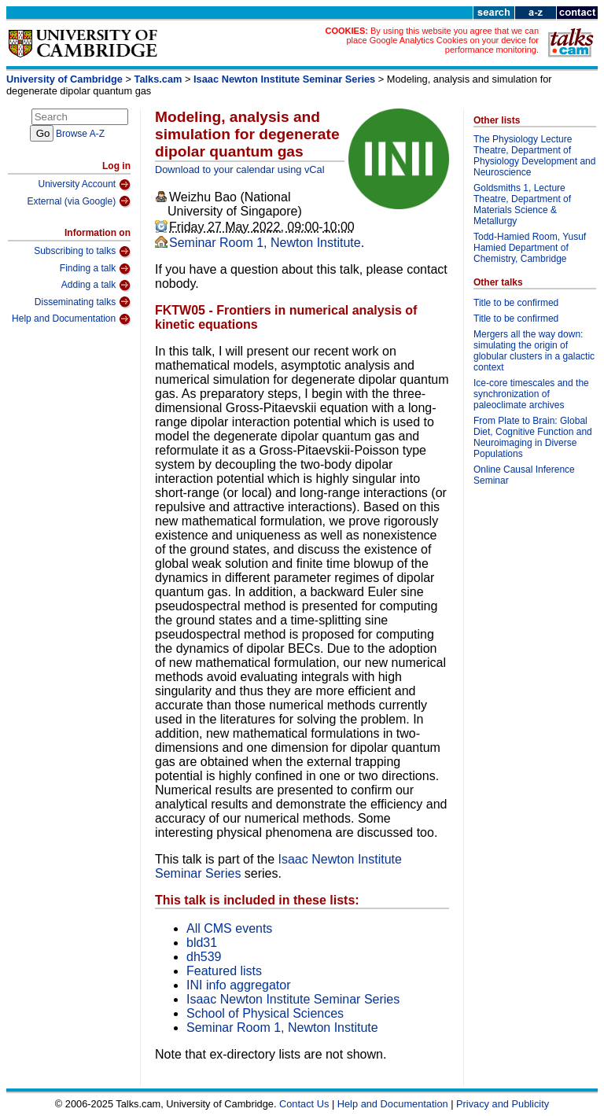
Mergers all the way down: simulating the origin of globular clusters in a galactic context (534, 351)
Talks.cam (158, 79)
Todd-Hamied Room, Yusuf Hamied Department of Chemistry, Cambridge (529, 247)
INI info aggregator (238, 985)
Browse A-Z (80, 133)
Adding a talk (96, 285)
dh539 (204, 956)
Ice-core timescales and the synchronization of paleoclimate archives (531, 394)
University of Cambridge (64, 79)
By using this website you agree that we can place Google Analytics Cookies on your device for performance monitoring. (442, 40)
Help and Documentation (71, 319)
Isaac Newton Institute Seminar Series (284, 79)
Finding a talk (95, 269)
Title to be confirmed (515, 302)
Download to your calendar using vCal (240, 169)
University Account (84, 185)
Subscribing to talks (82, 251)
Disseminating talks (83, 302)
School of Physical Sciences (265, 1013)
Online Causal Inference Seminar (524, 475)
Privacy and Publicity (502, 1104)
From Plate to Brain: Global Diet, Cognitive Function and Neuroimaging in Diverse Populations (532, 437)
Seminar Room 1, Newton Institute (265, 242)
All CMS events (229, 928)
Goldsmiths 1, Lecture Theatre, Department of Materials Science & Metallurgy (522, 204)
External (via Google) (79, 201)
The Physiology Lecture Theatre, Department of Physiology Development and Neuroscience (534, 156)
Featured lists (224, 971)
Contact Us (304, 1104)
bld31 (201, 942)
